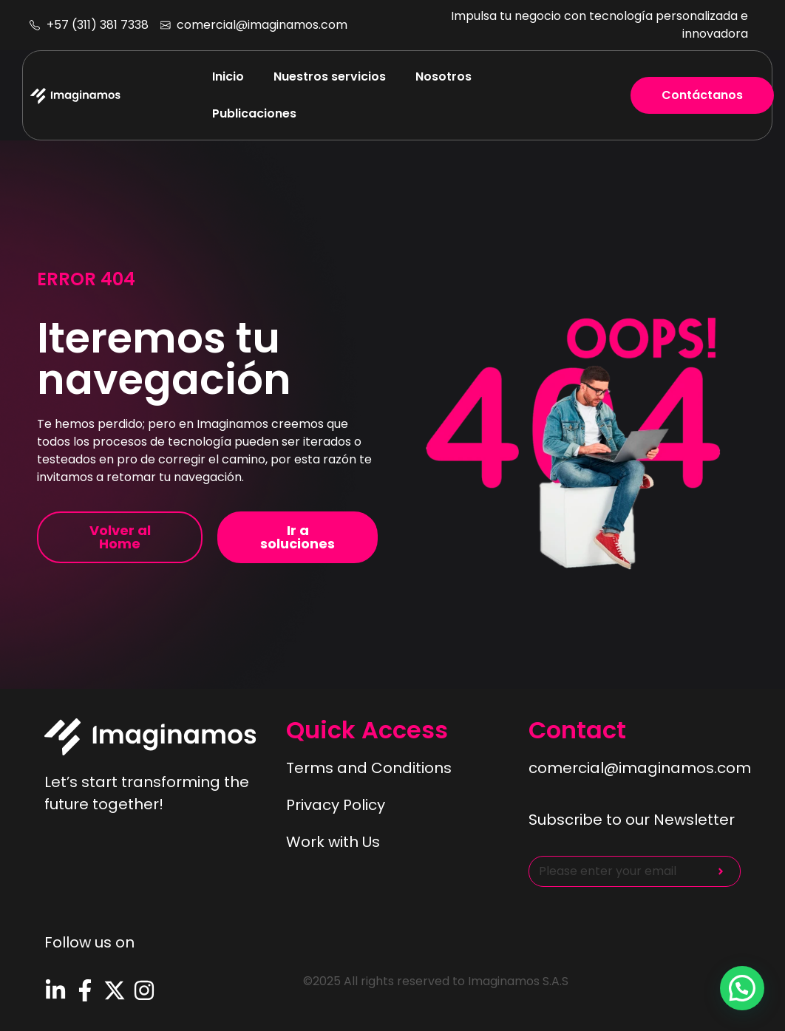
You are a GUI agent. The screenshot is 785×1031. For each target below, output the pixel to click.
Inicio (228, 76)
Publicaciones (254, 113)
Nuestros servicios (329, 76)
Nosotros (443, 76)
